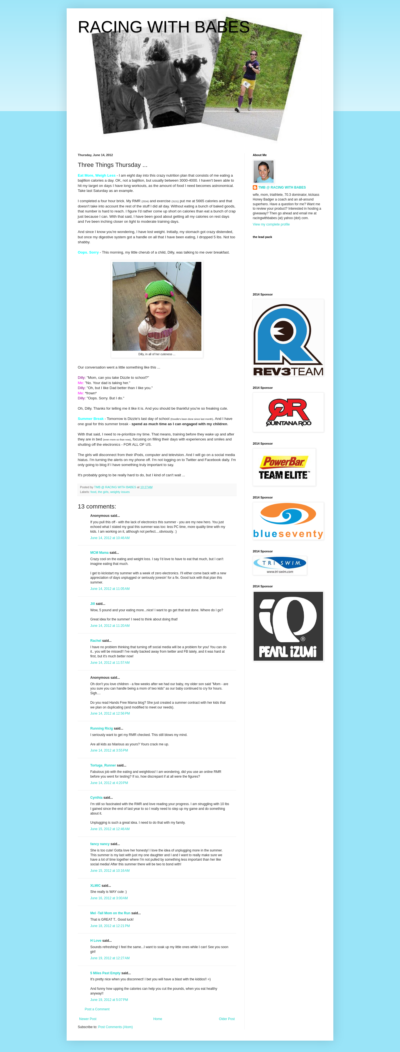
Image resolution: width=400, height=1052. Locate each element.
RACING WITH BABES (164, 26)
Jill (92, 604)
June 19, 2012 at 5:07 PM (109, 1000)
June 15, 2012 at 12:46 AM (110, 829)
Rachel (95, 641)
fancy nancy (99, 844)
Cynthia (96, 798)
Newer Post (87, 1019)
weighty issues (120, 492)
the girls (103, 492)
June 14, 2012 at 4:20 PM (109, 783)
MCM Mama (99, 553)
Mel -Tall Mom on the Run (110, 913)
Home (157, 1019)
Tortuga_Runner (103, 765)
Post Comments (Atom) (115, 1027)
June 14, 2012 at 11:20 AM (110, 626)
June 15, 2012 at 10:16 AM (110, 871)
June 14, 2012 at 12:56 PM (110, 713)
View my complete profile (271, 224)
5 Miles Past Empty (105, 973)
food (93, 492)
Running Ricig (101, 728)
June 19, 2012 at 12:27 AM (110, 958)
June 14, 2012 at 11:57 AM (110, 663)
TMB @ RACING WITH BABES (282, 187)
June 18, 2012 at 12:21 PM (110, 926)
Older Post (227, 1019)
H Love (95, 941)
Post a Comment (97, 1009)
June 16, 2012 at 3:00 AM (109, 898)
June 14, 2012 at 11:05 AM (110, 589)
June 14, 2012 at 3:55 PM (109, 750)
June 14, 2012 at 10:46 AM (110, 538)
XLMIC (95, 886)
